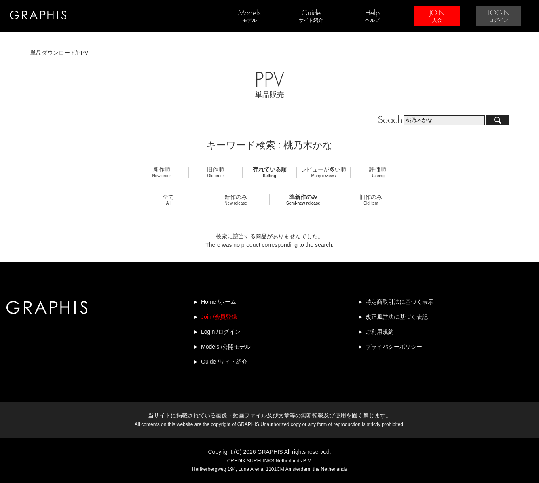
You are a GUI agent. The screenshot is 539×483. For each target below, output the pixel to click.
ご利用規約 (380, 331)
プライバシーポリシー (394, 346)
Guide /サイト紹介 (224, 361)
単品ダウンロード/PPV (59, 52)
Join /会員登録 (219, 317)
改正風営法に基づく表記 (397, 317)
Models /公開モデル (226, 346)
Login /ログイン (221, 331)
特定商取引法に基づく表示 (399, 302)
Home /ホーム (218, 302)
